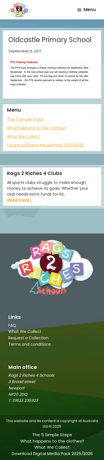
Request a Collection (28, 338)
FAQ (12, 325)
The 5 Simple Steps (25, 119)
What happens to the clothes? (36, 128)
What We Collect (23, 136)
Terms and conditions (29, 344)
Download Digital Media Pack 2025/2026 (45, 145)
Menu (89, 9)
